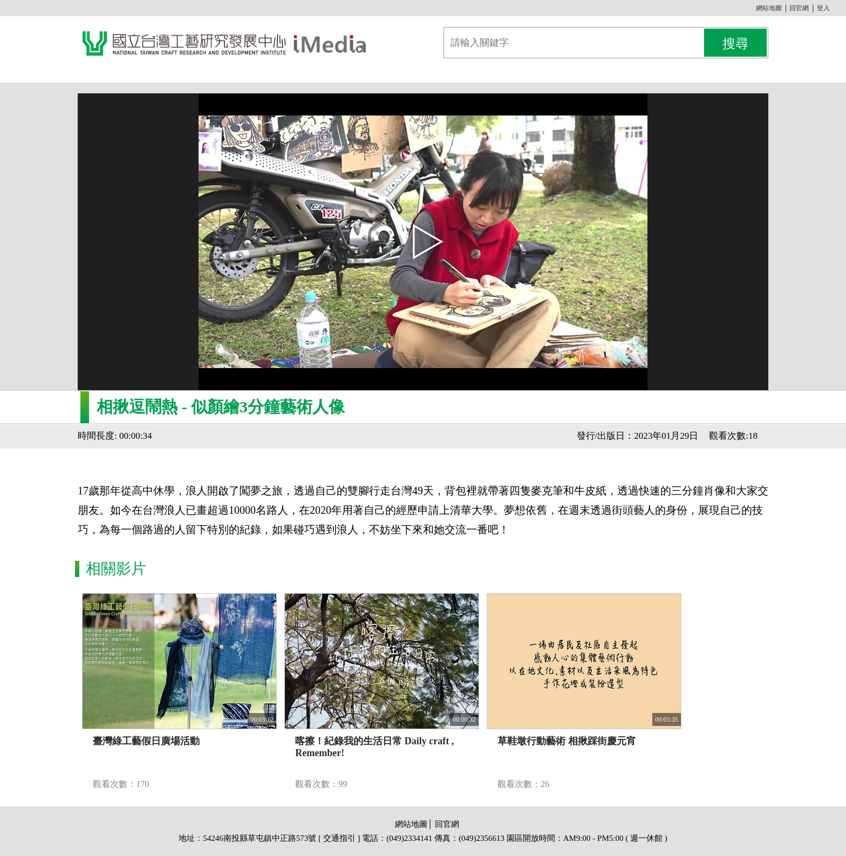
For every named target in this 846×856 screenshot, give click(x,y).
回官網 (799, 8)
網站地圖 (769, 8)
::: (751, 8)
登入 (823, 8)
